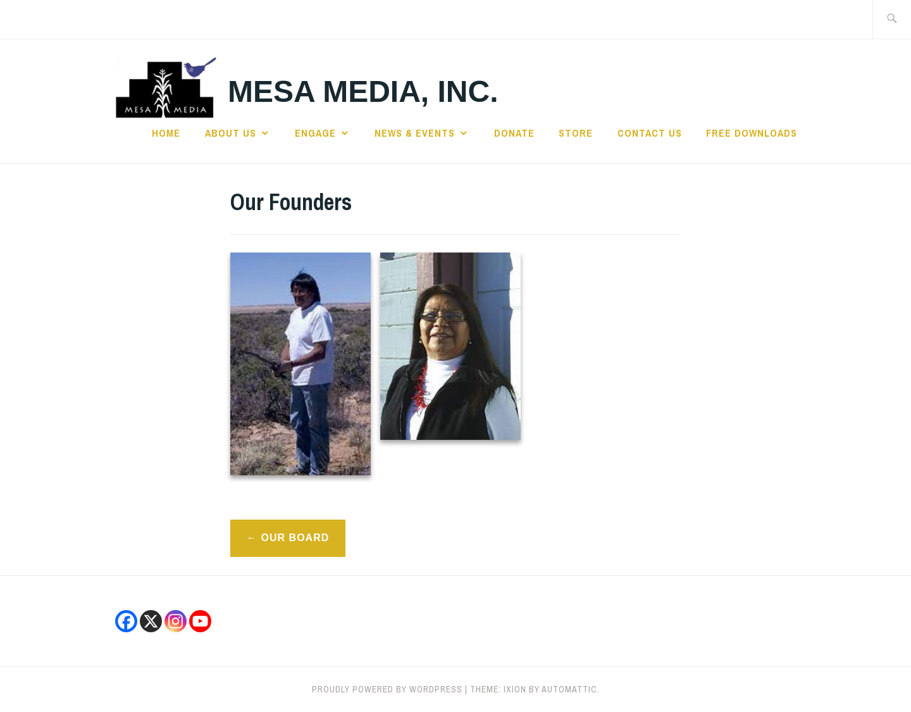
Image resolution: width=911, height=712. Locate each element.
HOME (166, 133)
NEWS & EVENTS (415, 133)
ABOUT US (230, 133)
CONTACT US (649, 133)
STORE (576, 133)
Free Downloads (751, 133)
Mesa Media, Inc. (363, 91)
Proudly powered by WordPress (387, 689)
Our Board (295, 537)
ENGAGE (315, 133)
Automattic (569, 689)
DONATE (514, 133)
